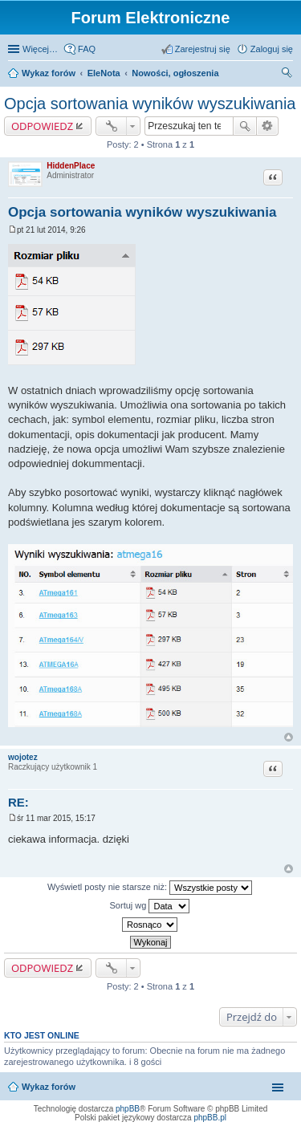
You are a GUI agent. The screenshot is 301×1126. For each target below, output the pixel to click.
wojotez (23, 757)
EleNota (103, 73)
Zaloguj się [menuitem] (271, 49)
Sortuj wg (150, 906)
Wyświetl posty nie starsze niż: (149, 887)
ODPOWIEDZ (42, 126)
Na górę (288, 737)
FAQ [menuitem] (87, 49)
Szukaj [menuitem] (287, 74)
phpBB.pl (209, 1117)
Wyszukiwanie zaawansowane (268, 126)
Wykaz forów (48, 73)
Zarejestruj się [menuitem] (202, 49)
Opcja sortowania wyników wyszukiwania (149, 103)
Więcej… (40, 49)
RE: (18, 802)
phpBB (128, 1108)
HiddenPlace (71, 165)
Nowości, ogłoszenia (175, 73)
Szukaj (245, 126)
